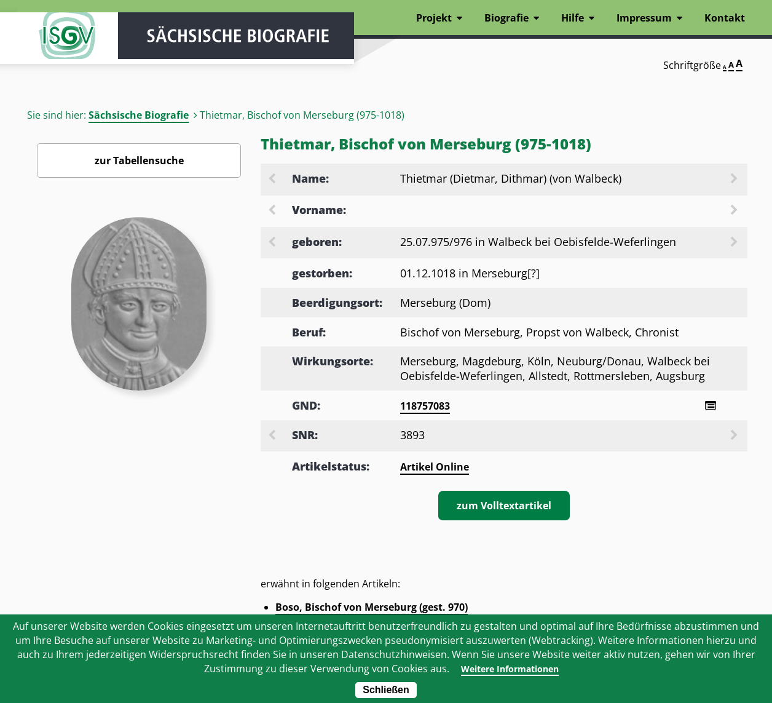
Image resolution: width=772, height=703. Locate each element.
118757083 (425, 406)
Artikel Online (434, 468)
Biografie (506, 18)
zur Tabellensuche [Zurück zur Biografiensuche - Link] (139, 160)
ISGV (54, 44)
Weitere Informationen (510, 668)
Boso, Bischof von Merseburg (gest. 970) (371, 609)
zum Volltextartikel (504, 507)
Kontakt (724, 18)
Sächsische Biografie (139, 115)
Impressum (644, 18)
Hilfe (572, 18)
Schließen (386, 690)
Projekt (434, 18)
